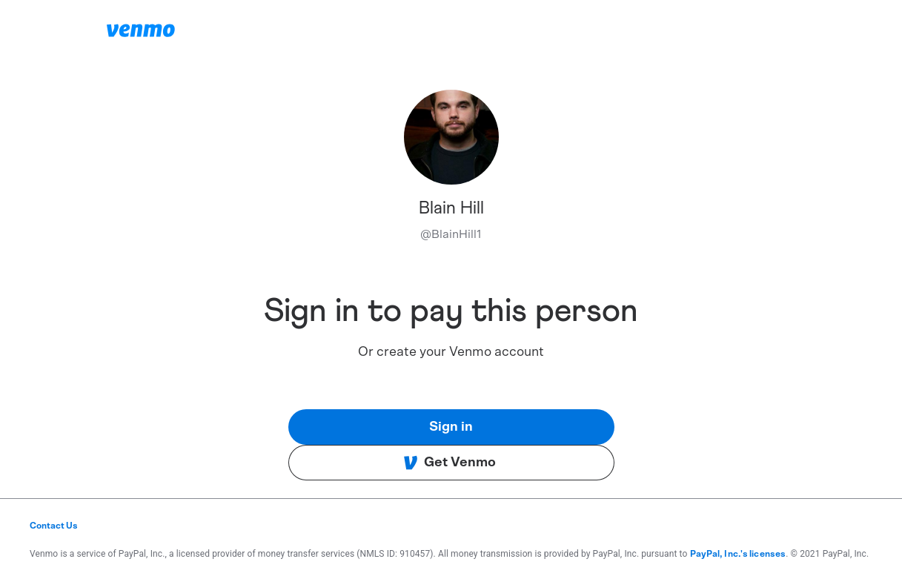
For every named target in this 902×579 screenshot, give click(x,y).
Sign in (451, 427)
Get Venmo (449, 462)
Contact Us (54, 525)
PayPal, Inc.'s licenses (738, 553)
